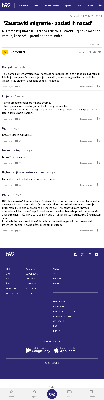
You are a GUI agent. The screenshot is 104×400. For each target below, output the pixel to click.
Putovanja (12, 293)
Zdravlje (11, 288)
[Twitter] (82, 254)
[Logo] (6, 5)
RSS (55, 326)
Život (9, 283)
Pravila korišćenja (64, 311)
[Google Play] (38, 350)
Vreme (56, 283)
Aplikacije (59, 321)
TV (54, 273)
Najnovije (23, 5)
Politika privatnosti (64, 316)
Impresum (58, 306)
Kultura (30, 268)
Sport (9, 273)
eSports (30, 278)
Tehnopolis (32, 283)
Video (56, 268)
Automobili (32, 288)
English (57, 278)
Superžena (32, 273)
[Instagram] (89, 254)
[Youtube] (96, 254)
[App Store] (66, 350)
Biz (7, 278)
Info (8, 268)
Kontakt (58, 331)
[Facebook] (75, 254)
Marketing (59, 301)
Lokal (29, 293)
